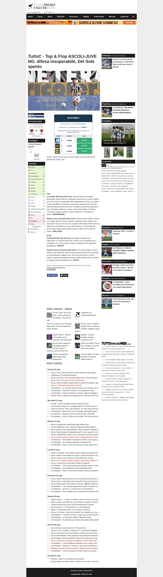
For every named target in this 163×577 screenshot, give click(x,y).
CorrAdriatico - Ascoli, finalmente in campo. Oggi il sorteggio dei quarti (77, 393)
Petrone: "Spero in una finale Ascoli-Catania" (68, 559)
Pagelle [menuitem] (86, 16)
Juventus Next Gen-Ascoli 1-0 (115, 143)
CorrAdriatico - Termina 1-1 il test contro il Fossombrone (72, 489)
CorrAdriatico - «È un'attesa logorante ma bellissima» (71, 442)
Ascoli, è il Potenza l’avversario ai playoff (66, 385)
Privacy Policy (87, 570)
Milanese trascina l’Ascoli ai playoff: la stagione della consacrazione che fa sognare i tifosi (84, 548)
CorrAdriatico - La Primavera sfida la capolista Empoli (71, 517)
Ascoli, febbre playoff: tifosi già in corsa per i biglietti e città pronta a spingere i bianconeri (84, 484)
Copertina (106, 104)
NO (31, 152)
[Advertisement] (73, 292)
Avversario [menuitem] (73, 16)
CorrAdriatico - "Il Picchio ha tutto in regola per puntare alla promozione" (78, 515)
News (54, 265)
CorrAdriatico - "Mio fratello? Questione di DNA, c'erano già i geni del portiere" (80, 440)
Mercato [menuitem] (112, 16)
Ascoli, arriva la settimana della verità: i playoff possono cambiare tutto (77, 437)
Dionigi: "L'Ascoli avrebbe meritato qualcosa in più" (87, 337)
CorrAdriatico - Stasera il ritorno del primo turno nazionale (72, 414)
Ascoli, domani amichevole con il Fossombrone (68, 528)
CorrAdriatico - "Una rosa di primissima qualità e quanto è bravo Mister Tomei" (80, 465)
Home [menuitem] (30, 16)
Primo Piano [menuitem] (99, 16)
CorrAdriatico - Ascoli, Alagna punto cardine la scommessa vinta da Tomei (79, 491)
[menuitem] (133, 16)
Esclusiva (106, 227)
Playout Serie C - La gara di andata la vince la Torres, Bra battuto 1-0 (77, 499)
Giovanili (105, 278)
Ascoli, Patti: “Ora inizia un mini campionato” (67, 380)
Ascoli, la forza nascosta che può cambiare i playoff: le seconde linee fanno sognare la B (84, 502)
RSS (90, 574)
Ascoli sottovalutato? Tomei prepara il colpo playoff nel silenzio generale (78, 535)
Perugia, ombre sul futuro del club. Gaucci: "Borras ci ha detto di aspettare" (123, 267)
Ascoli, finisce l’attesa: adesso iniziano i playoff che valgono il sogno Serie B (79, 460)
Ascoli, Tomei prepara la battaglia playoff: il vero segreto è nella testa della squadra (82, 432)
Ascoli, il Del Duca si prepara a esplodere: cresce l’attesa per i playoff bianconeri (81, 541)
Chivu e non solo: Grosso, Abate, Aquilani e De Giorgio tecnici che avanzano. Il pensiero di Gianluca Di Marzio (118, 354)
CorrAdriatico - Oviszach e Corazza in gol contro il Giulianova (74, 546)
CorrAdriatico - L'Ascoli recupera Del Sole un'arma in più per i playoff (77, 551)
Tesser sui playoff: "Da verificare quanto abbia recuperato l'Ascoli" (75, 453)
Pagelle (105, 244)
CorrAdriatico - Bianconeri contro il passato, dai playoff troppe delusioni (77, 411)
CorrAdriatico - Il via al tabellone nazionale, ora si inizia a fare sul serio (77, 543)
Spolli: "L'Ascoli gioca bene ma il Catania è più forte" (70, 510)
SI (30, 149)
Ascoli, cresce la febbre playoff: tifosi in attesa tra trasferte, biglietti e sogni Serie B (82, 383)
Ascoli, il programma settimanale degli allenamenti (60, 356)
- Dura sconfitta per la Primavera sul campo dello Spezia (123, 284)
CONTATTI (84, 574)
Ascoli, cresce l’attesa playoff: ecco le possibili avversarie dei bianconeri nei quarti (81, 479)
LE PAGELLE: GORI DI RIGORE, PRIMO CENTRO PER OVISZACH (123, 250)
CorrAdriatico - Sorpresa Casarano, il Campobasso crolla (72, 390)
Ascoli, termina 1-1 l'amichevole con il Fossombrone (70, 507)
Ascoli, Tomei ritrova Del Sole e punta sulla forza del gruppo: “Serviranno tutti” (80, 373)
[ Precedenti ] (36, 136)
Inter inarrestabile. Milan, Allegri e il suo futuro (119, 359)
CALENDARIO (75, 574)
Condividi (52, 275)
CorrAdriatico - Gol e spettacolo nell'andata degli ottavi (71, 468)
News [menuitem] (50, 16)
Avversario (106, 261)
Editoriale (106, 56)
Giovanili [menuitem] (60, 16)
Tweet (64, 275)
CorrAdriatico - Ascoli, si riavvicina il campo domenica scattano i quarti (77, 471)
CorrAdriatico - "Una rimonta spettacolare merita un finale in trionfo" (76, 486)
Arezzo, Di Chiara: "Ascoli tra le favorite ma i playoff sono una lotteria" (77, 512)
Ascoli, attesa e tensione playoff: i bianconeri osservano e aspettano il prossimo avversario (85, 538)
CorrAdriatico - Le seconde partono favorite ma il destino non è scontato (78, 388)
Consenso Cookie (76, 570)
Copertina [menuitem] (124, 16)
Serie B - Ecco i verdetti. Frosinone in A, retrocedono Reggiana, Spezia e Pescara (82, 530)
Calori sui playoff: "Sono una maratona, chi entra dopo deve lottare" (90, 345)
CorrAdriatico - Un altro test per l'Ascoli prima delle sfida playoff (74, 520)
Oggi (103, 165)
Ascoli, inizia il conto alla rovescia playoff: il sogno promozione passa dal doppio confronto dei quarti (88, 481)
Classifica (33, 164)
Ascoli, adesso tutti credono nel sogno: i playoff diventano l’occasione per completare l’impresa (86, 455)
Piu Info (84, 140)
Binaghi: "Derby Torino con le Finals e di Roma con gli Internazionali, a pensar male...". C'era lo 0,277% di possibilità (118, 392)
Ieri (108, 165)
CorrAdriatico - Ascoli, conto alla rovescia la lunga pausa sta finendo (76, 445)
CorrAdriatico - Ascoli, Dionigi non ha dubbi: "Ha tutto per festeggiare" (77, 416)
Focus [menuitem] (40, 16)
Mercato (105, 295)
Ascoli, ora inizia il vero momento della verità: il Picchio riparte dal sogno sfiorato (59, 326)
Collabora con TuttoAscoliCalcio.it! (64, 375)
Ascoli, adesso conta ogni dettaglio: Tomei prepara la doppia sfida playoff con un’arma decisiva (86, 429)
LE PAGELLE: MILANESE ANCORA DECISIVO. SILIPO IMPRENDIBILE (123, 110)
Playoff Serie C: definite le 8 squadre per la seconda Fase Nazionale (62, 337)
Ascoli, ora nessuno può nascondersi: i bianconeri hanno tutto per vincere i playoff (81, 533)
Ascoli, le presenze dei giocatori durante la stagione (70, 463)
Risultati (36, 159)
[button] (36, 155)
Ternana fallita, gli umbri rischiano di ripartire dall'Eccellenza (90, 356)
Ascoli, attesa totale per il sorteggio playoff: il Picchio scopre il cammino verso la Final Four (85, 406)
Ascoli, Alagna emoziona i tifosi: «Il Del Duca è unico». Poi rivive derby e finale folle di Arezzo (86, 561)
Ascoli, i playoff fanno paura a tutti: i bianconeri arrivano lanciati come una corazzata (82, 435)
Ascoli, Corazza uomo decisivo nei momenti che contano (72, 458)
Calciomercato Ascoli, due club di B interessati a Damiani (72, 505)
